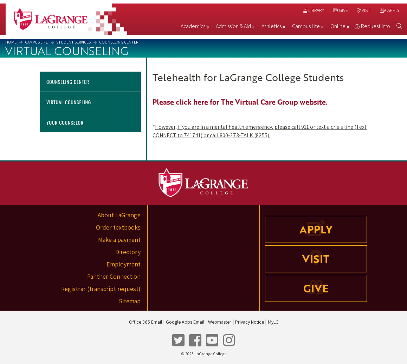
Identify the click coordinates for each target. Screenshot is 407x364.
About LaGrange (119, 215)
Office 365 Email (145, 322)
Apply (390, 10)
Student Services (73, 42)
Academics (193, 26)
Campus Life (306, 26)
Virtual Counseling (68, 102)
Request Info (375, 26)
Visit (364, 10)
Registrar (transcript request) (101, 289)
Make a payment (119, 240)
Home (11, 42)
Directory (128, 252)
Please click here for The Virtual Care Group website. (240, 102)
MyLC (273, 322)
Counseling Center (118, 42)
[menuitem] (195, 27)
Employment (123, 264)
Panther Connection (114, 276)
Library (313, 10)
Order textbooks (118, 227)
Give (340, 10)
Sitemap (130, 301)
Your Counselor (65, 122)
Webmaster (219, 322)
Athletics (271, 26)
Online (337, 26)
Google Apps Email (185, 322)
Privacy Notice (249, 322)
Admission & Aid (233, 26)
